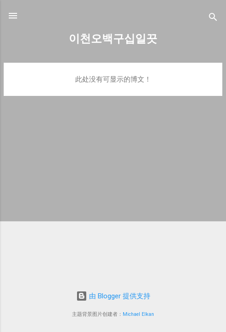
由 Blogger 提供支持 (113, 296)
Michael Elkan (138, 314)
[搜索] (213, 19)
